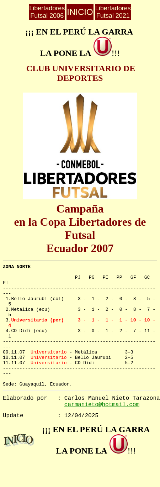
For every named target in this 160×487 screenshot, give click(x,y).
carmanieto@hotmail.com (101, 405)
